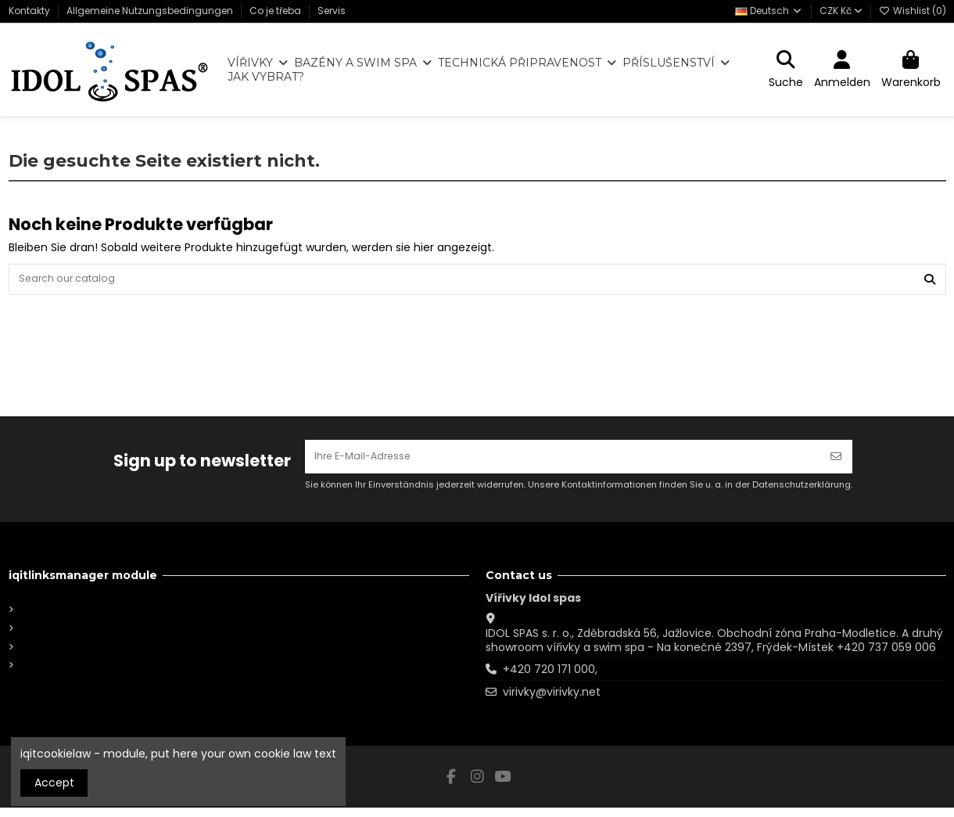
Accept (54, 782)
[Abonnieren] (836, 463)
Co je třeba (276, 10)
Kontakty (30, 10)
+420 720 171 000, (550, 678)
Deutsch (769, 10)
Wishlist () (912, 10)
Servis (331, 10)
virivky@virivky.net (552, 701)
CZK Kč (841, 10)
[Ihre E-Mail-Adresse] (562, 463)
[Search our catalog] (929, 281)
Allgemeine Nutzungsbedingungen (150, 10)
